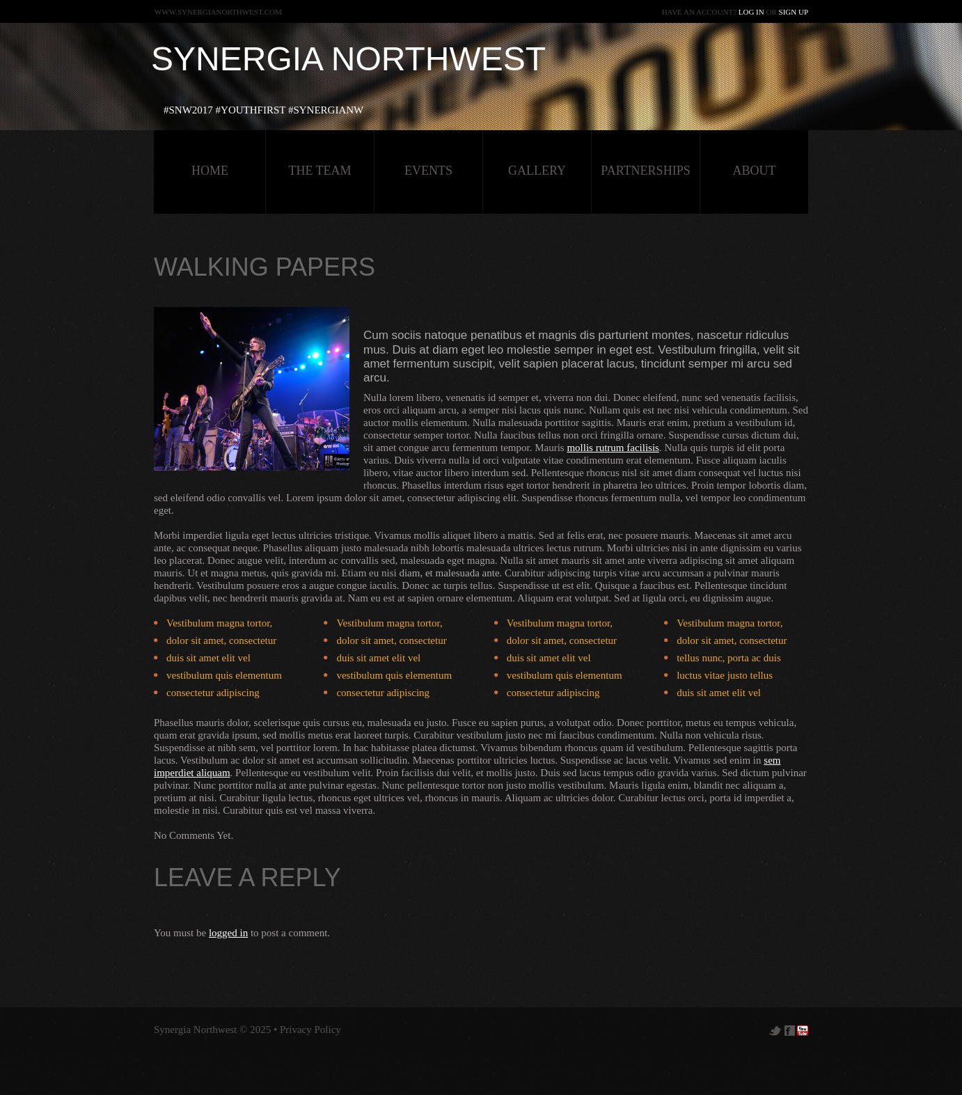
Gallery (537, 171)
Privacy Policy (310, 1029)
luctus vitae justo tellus (725, 675)
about (754, 171)
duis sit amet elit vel (208, 657)
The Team (319, 171)
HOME (209, 171)
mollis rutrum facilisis (613, 447)
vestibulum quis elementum (224, 675)
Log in (751, 12)
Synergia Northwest (348, 58)
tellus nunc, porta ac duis (729, 657)
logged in (228, 932)
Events (428, 171)
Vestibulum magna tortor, (219, 623)
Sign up (793, 12)
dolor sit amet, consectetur (221, 640)
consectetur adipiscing (213, 692)
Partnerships (645, 171)
